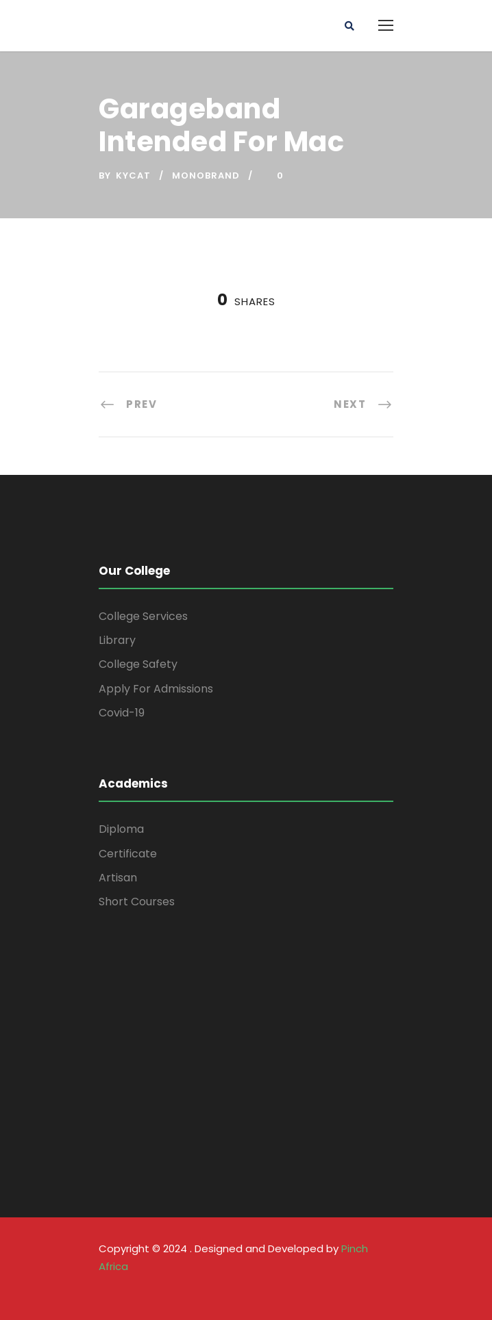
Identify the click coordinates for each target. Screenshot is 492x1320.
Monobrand (206, 175)
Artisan (118, 877)
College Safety (138, 664)
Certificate (128, 854)
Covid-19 (122, 713)
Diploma (121, 829)
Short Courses (137, 901)
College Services (143, 616)
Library (117, 640)
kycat (133, 175)
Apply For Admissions (156, 689)
